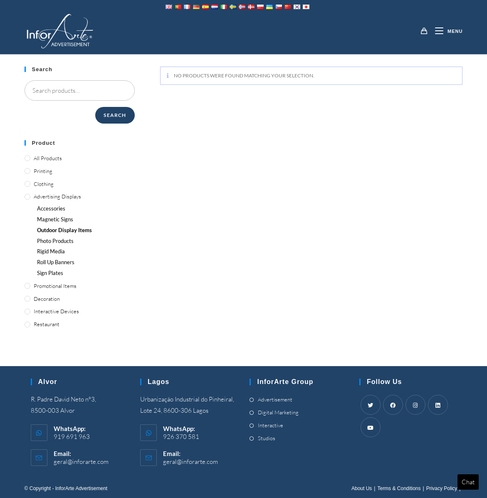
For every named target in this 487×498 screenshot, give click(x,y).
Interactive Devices (56, 311)
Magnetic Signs (55, 219)
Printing (43, 171)
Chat (468, 482)
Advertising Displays (57, 196)
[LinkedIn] (438, 405)
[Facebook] (393, 405)
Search (115, 115)
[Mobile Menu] (445, 31)
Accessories (51, 208)
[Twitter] (371, 405)
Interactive (270, 425)
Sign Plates (50, 273)
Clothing (44, 184)
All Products (48, 158)
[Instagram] (415, 405)
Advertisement (275, 399)
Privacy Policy (441, 488)
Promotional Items (55, 285)
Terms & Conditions (398, 488)
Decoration (47, 298)
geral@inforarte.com (81, 462)
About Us (361, 488)
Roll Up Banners (55, 262)
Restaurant (46, 324)
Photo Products (55, 241)
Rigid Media (51, 251)
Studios (266, 438)
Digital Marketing (278, 412)
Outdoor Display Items (64, 230)
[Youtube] (371, 427)
